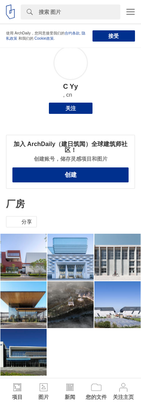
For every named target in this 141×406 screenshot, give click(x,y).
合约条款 (72, 33)
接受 (113, 36)
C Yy (70, 86)
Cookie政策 (44, 38)
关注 (70, 108)
